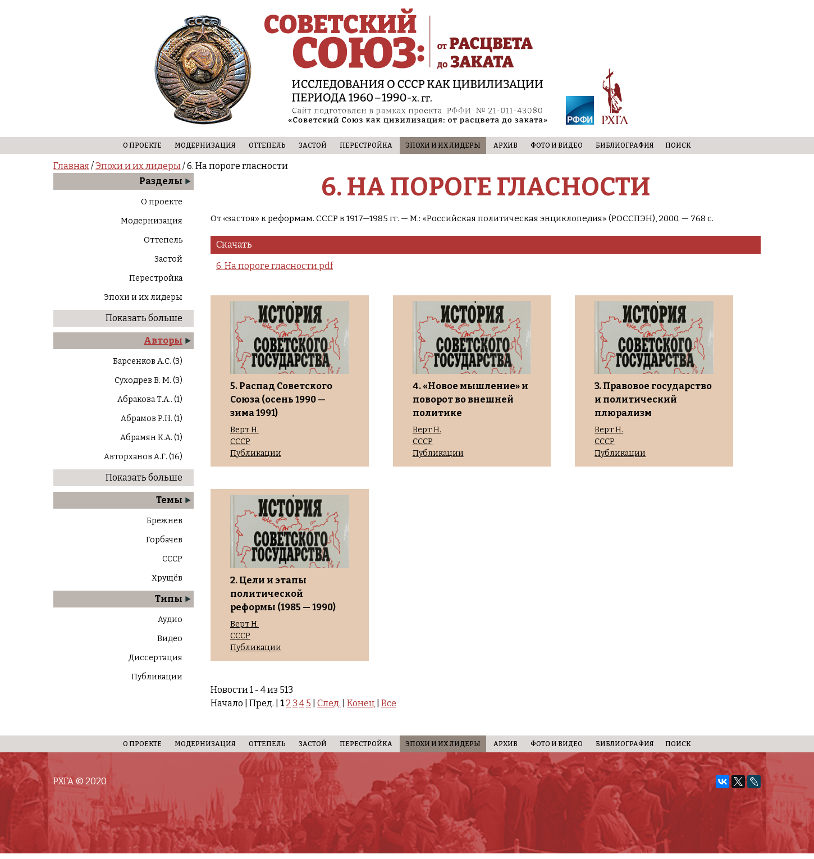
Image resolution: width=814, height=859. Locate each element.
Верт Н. (244, 430)
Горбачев (164, 540)
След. (329, 703)
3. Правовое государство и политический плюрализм (653, 399)
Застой (313, 145)
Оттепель (267, 145)
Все (388, 703)
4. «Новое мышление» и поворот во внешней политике (470, 399)
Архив (505, 145)
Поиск (678, 145)
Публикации (156, 677)
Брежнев (164, 521)
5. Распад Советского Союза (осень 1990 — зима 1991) (281, 399)
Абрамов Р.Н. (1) (151, 418)
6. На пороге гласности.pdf (274, 266)
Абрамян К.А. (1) (151, 437)
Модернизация (205, 145)
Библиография (625, 145)
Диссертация (155, 657)
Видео (169, 638)
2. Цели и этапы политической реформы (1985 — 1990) (283, 594)
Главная (71, 166)
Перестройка (366, 145)
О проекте (142, 145)
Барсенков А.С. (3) (147, 361)
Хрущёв (167, 578)
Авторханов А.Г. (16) (143, 457)
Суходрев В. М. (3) (148, 380)
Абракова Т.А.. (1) (149, 399)
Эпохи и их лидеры (443, 145)
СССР (172, 559)
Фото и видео (557, 145)
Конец (361, 703)
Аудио (170, 619)
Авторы (163, 340)
